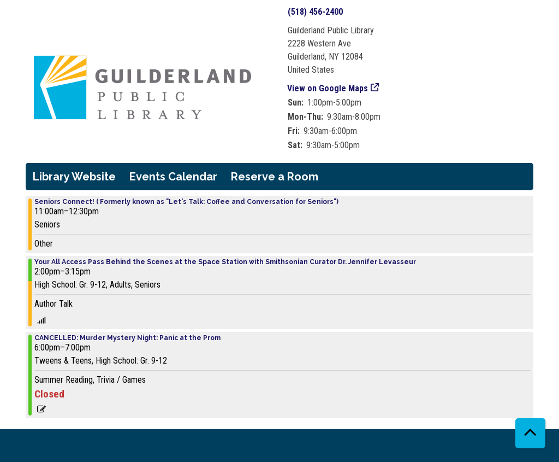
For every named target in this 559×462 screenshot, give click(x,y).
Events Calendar (173, 176)
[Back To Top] (530, 433)
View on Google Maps (328, 88)
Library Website (74, 176)
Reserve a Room (274, 176)
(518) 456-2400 (315, 12)
